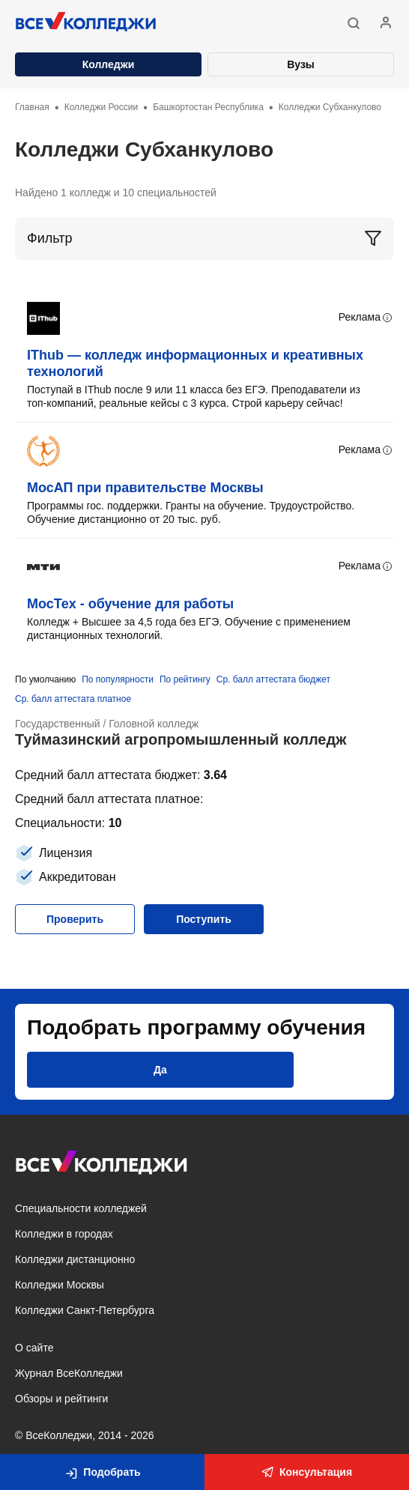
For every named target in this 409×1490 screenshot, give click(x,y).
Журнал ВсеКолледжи (69, 1373)
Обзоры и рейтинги (61, 1399)
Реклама (366, 317)
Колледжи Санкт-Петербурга (84, 1310)
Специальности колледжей (81, 1208)
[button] (353, 23)
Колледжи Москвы (59, 1285)
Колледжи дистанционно (75, 1259)
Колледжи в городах (64, 1234)
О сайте (34, 1348)
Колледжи (108, 64)
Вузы (301, 64)
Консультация (306, 1472)
